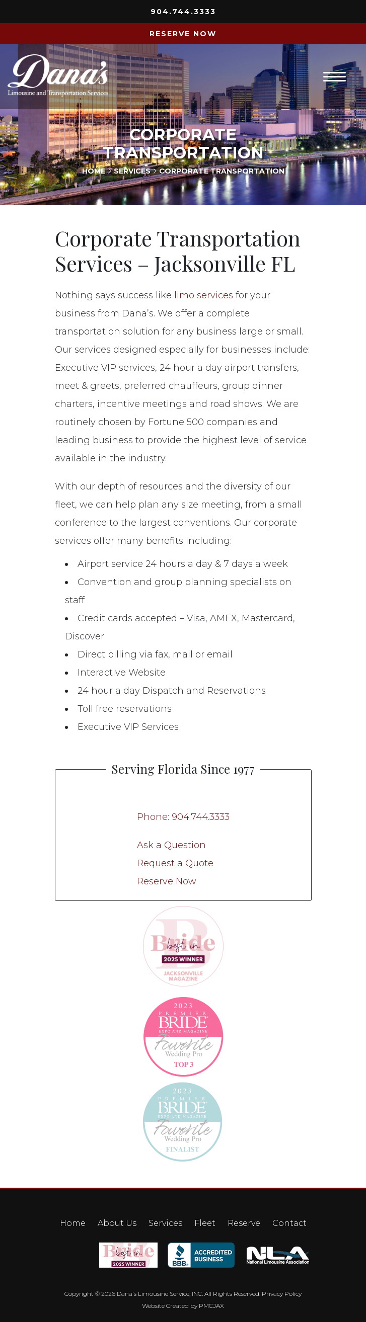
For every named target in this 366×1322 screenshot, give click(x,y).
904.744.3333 (183, 11)
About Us (117, 1223)
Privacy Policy (282, 1293)
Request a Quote (175, 863)
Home (93, 171)
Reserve (244, 1223)
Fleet (204, 1223)
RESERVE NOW (183, 33)
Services (132, 171)
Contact (289, 1223)
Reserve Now (166, 881)
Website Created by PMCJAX (183, 1305)
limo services (203, 295)
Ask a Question (171, 845)
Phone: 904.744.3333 (183, 816)
